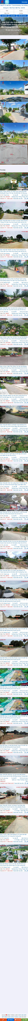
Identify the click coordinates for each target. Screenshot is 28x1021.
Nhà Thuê (12, 7)
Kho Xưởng (24, 5)
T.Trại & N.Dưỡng (16, 5)
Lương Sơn (3, 173)
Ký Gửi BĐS (4, 15)
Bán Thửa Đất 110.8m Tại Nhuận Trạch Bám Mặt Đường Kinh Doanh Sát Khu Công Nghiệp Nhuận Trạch (12, 806)
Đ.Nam (23, 348)
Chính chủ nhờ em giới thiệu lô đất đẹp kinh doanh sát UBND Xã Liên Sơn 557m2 (13, 454)
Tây (24, 756)
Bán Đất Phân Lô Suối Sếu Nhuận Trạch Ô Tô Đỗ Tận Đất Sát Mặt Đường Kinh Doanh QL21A (13, 600)
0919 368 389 (22, 1015)
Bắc (23, 173)
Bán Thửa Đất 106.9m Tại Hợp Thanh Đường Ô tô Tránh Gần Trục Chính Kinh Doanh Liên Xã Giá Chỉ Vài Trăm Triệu (13, 250)
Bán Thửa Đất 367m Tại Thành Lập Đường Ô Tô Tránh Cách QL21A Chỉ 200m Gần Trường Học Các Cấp (13, 571)
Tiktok (10, 1019)
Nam (24, 552)
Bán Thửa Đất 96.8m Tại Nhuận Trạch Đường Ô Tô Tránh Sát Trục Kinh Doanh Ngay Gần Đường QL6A (13, 425)
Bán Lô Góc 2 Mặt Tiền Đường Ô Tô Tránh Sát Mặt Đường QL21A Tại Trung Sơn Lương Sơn (13, 835)
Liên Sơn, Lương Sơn (14, 30)
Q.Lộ (21, 756)
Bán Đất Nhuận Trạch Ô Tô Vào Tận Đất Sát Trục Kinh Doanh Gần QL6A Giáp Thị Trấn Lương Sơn (12, 864)
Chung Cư (6, 7)
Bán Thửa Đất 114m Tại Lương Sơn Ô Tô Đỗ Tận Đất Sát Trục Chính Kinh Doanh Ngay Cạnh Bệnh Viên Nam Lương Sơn (13, 484)
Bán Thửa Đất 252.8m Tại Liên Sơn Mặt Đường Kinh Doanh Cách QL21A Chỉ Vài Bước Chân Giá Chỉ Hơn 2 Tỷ (13, 542)
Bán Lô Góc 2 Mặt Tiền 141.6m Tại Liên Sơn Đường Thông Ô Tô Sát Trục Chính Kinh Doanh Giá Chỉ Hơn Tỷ (13, 367)
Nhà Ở (2, 5)
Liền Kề (23, 7)
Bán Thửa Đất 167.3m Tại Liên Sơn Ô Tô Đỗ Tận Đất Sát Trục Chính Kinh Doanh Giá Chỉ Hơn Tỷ (13, 512)
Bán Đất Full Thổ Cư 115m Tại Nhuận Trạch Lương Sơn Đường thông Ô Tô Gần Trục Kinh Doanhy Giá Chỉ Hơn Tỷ (13, 279)
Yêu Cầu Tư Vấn (22, 15)
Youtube (18, 1019)
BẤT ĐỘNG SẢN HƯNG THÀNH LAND (12, 1017)
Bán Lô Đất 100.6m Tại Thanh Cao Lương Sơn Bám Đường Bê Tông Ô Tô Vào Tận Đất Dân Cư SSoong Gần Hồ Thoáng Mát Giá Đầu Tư (13, 192)
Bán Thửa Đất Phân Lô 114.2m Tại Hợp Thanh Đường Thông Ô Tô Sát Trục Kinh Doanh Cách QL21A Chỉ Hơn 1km (14, 221)
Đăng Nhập (24, 2)
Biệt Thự (17, 7)
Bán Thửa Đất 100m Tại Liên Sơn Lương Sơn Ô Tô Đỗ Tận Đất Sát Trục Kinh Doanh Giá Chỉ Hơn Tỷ (13, 308)
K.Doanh (19, 523)
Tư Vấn (15, 195)
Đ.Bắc (23, 260)
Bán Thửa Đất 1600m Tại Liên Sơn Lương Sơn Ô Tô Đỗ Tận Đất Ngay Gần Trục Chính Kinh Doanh (13, 396)
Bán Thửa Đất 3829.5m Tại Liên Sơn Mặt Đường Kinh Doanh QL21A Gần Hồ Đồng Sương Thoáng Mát (14, 775)
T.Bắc (23, 581)
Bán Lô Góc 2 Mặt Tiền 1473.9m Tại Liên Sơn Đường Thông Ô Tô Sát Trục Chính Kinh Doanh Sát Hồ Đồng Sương (14, 338)
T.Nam (23, 202)
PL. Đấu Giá (8, 5)
